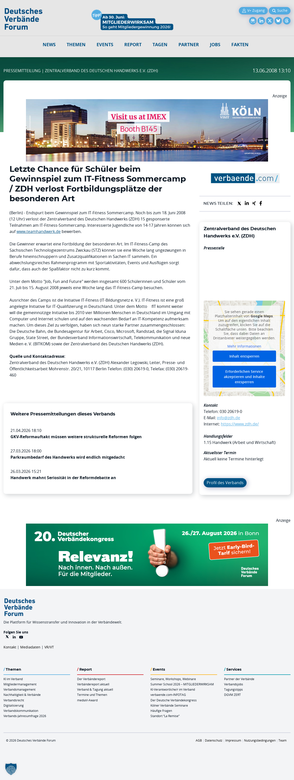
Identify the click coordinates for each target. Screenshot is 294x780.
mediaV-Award (87, 700)
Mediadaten (30, 647)
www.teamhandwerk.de (38, 231)
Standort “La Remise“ (164, 716)
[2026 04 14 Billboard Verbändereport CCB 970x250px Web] (147, 102)
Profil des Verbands (225, 482)
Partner (188, 44)
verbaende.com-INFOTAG (168, 695)
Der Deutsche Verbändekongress (173, 700)
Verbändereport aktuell (93, 684)
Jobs (215, 44)
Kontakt (9, 647)
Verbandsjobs (233, 684)
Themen (76, 44)
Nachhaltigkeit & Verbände (22, 695)
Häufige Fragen (161, 711)
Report (133, 44)
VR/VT (49, 647)
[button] (11, 769)
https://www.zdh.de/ (240, 424)
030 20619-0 (231, 411)
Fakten (240, 44)
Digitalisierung (13, 705)
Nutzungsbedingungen (260, 740)
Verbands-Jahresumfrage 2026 (24, 716)
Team (283, 740)
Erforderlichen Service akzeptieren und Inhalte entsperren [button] (244, 376)
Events (105, 44)
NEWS (49, 44)
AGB (199, 740)
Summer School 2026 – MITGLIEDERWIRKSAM (182, 684)
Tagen (159, 44)
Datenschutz (213, 740)
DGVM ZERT (232, 695)
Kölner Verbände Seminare (169, 705)
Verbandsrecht (13, 700)
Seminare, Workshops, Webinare (173, 679)
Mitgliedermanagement (19, 684)
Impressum (233, 740)
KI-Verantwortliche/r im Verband (172, 689)
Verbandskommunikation (20, 711)
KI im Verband (13, 679)
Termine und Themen (92, 695)
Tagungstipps (233, 689)
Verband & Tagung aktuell (95, 689)
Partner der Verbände (239, 679)
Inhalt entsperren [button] (244, 356)
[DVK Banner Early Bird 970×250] (147, 526)
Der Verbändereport (91, 679)
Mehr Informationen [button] (244, 346)
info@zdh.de (228, 417)
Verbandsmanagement (19, 689)
